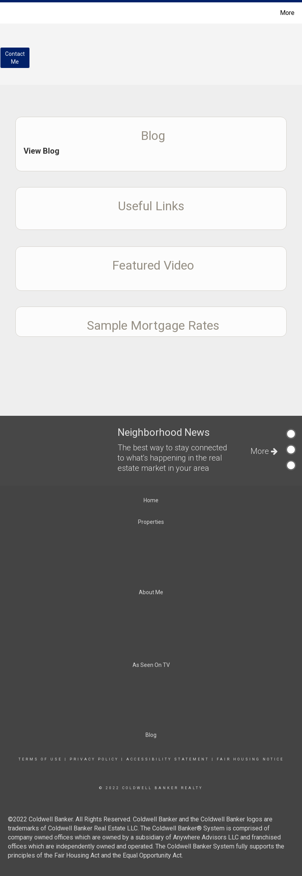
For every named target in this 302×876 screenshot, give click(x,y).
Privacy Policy (94, 759)
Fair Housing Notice (250, 759)
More (287, 13)
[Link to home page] (8, 13)
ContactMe (15, 58)
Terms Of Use (40, 759)
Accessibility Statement (167, 759)
